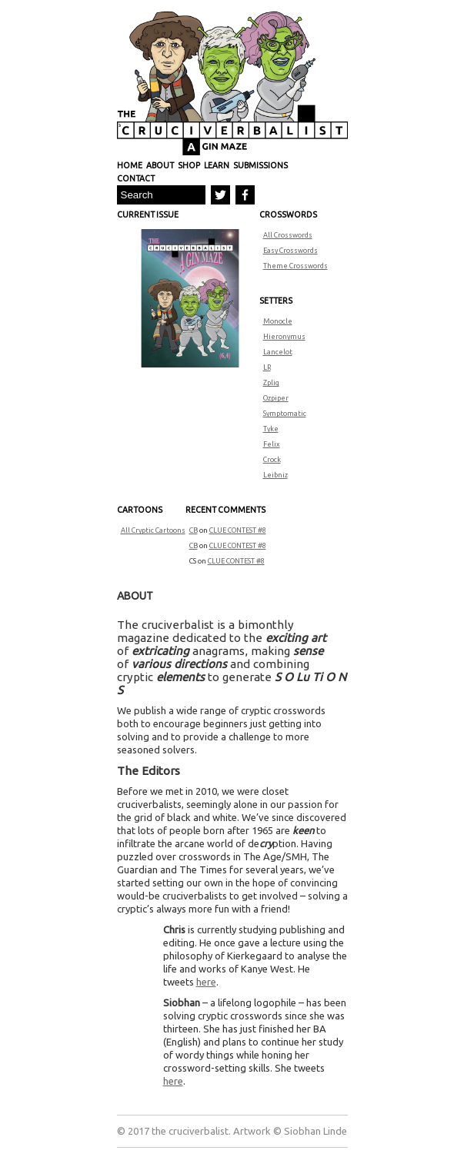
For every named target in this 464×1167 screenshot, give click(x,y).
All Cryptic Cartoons (153, 530)
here (206, 981)
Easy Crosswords (290, 250)
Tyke (271, 429)
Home (129, 165)
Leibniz (275, 475)
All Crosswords (287, 235)
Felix (271, 444)
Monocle (277, 321)
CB (193, 530)
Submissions (260, 165)
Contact (136, 178)
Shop (189, 165)
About (160, 165)
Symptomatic (284, 413)
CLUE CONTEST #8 (237, 530)
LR (267, 367)
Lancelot (277, 352)
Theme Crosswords (295, 266)
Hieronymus (284, 337)
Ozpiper (276, 398)
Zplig (271, 383)
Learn (216, 165)
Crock (272, 460)
